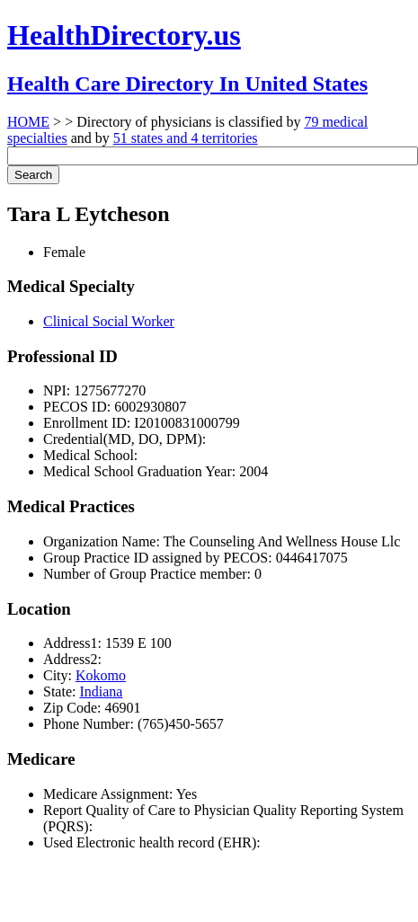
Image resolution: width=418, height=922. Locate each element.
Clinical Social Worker (108, 321)
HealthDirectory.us (124, 35)
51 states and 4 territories (185, 138)
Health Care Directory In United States (187, 83)
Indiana (100, 691)
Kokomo (101, 675)
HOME (28, 121)
